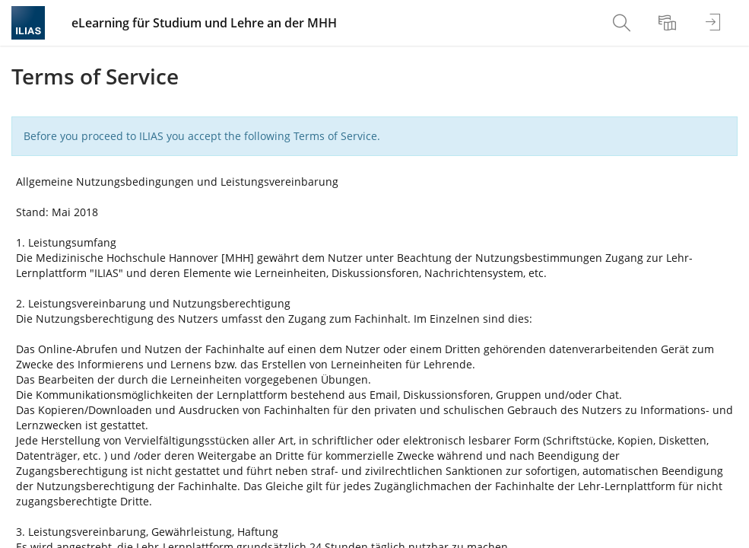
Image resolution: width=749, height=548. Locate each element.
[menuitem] (623, 23)
